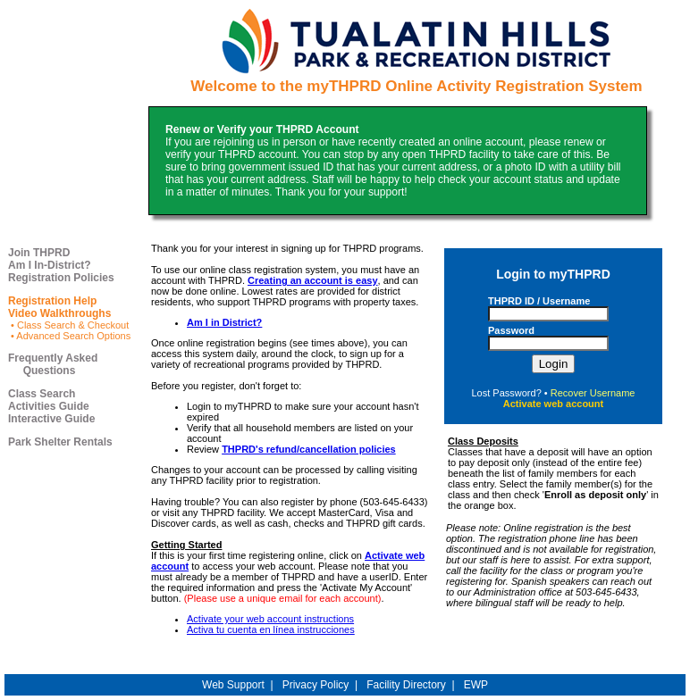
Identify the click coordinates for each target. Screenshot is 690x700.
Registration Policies (61, 277)
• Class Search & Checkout (68, 325)
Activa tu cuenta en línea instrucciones (271, 629)
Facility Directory (406, 685)
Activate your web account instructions (270, 618)
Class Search (41, 394)
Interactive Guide (51, 418)
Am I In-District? (49, 265)
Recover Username (593, 393)
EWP (476, 685)
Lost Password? (507, 393)
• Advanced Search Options (69, 335)
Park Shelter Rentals (60, 442)
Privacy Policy (315, 685)
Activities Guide (48, 406)
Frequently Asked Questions (52, 364)
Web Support (233, 685)
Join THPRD (39, 252)
